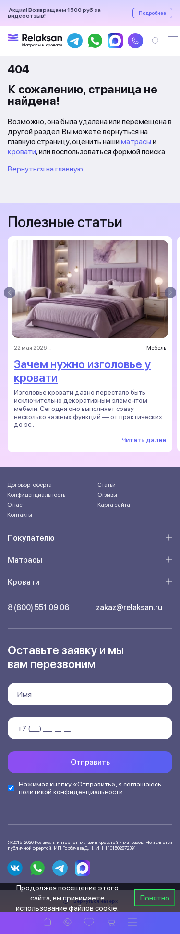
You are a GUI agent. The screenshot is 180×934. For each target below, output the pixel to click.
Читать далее (143, 440)
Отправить (90, 762)
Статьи (106, 484)
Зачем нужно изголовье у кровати (82, 371)
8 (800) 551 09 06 (38, 607)
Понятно (154, 897)
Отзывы (107, 494)
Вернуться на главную (45, 168)
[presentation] (9, 292)
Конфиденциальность (36, 494)
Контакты (19, 515)
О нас (15, 504)
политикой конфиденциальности (71, 792)
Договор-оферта (29, 484)
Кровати (24, 582)
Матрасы (25, 560)
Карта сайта (113, 504)
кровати (22, 151)
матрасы (136, 141)
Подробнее (152, 13)
